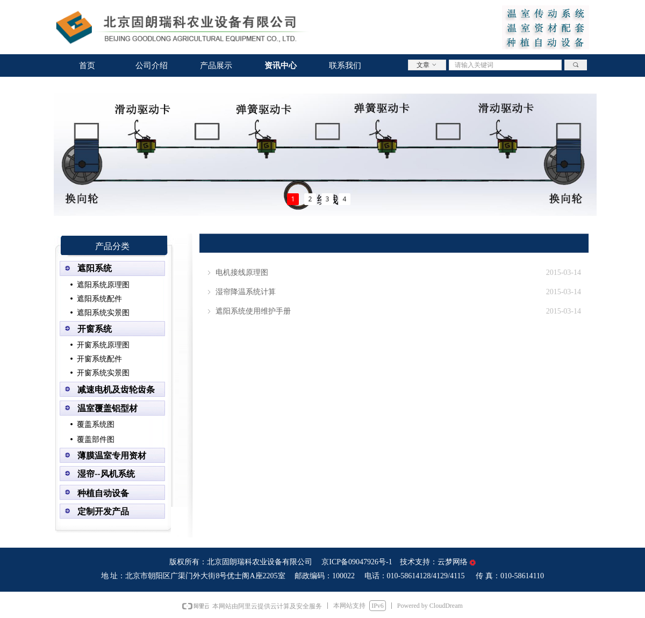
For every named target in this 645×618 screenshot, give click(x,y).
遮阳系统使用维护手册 (253, 311)
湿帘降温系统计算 (246, 292)
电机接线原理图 (242, 272)
